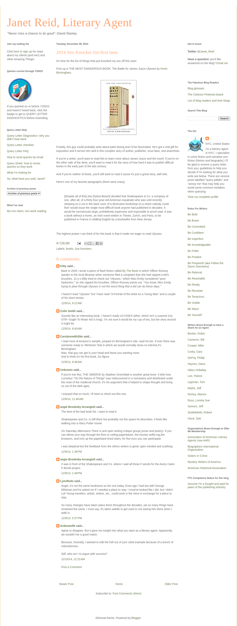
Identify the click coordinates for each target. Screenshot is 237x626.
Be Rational (195, 272)
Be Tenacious (196, 296)
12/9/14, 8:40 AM (71, 328)
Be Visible (194, 302)
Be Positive (194, 257)
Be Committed (196, 226)
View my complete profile (203, 196)
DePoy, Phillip (196, 357)
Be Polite (193, 250)
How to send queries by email (25, 157)
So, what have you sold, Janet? (26, 178)
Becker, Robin (196, 333)
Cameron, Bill (196, 339)
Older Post (171, 584)
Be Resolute (195, 290)
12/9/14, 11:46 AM (72, 399)
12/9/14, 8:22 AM (71, 303)
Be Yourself (195, 315)
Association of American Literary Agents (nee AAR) (207, 438)
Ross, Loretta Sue (199, 400)
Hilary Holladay (197, 370)
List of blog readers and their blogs (209, 100)
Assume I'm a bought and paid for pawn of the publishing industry (208, 485)
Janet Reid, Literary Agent (69, 22)
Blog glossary (196, 88)
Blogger (136, 617)
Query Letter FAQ (18, 151)
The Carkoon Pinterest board (205, 94)
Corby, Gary (195, 351)
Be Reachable (196, 278)
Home (119, 584)
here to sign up (23, 51)
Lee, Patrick (195, 375)
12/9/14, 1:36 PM (71, 451)
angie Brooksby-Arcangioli (77, 406)
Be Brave (193, 220)
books (69, 248)
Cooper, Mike (196, 345)
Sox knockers (83, 248)
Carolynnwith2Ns (71, 336)
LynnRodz (66, 481)
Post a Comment (71, 567)
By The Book (130, 270)
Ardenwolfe (67, 525)
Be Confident (196, 232)
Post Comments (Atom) (127, 593)
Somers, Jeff (195, 406)
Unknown (66, 369)
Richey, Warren (197, 394)
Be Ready (194, 284)
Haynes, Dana (196, 363)
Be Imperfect (195, 238)
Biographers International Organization (203, 448)
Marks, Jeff (194, 388)
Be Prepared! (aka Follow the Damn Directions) (205, 265)
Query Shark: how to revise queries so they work (23, 165)
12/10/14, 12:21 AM (73, 559)
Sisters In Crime (197, 455)
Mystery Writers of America (204, 461)
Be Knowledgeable (199, 244)
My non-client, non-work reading (26, 211)
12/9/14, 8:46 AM (71, 361)
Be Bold (192, 214)
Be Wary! (193, 308)
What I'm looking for (19, 172)
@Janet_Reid (205, 51)
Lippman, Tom (196, 382)
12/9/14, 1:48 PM (71, 473)
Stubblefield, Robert (200, 412)
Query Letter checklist (20, 145)
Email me (222, 63)
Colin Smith (68, 311)
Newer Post (66, 584)
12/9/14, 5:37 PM (71, 518)
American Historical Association (207, 468)
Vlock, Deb (194, 418)
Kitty (63, 266)
